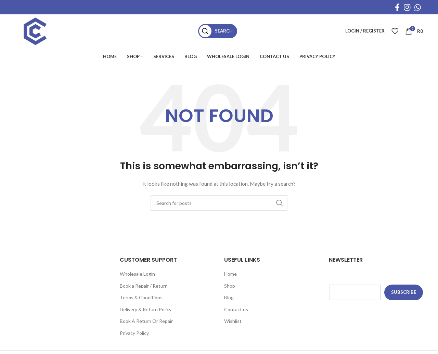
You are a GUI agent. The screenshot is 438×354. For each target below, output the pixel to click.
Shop (229, 287)
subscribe (403, 294)
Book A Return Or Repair (146, 323)
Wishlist (233, 323)
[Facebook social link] (397, 7)
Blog (229, 299)
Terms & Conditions (141, 299)
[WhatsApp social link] (417, 7)
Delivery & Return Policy (145, 311)
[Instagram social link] (407, 7)
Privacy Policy (134, 335)
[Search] (220, 32)
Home (230, 276)
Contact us (236, 311)
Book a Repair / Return (144, 287)
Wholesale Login (137, 276)
